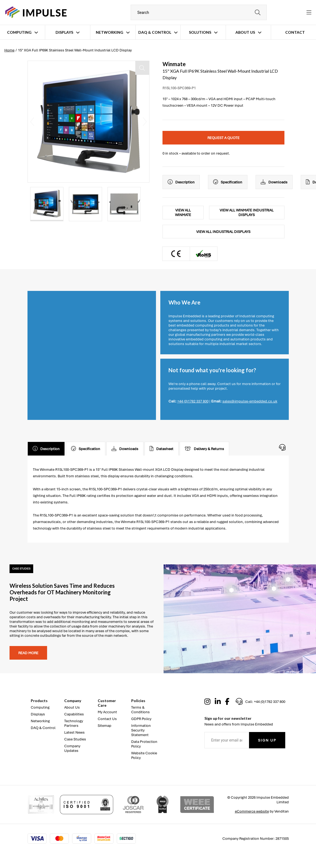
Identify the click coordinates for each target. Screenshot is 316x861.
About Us (245, 32)
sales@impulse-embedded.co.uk (249, 401)
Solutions (200, 32)
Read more (28, 653)
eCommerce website (252, 811)
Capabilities (74, 714)
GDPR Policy (141, 719)
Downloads (274, 182)
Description (181, 182)
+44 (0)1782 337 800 (192, 401)
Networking (109, 32)
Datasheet (161, 448)
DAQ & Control (154, 32)
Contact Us (107, 719)
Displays (64, 32)
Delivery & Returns (204, 448)
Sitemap (104, 725)
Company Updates (72, 748)
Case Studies (75, 739)
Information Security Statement (141, 730)
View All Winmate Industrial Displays (247, 212)
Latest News (74, 732)
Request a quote (223, 138)
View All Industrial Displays (223, 231)
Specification (227, 182)
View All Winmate (183, 212)
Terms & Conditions (140, 709)
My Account (107, 712)
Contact (295, 32)
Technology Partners (73, 723)
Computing (19, 32)
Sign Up (267, 740)
